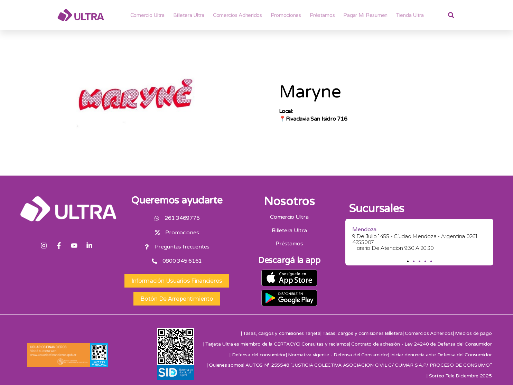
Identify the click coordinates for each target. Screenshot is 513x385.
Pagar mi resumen (365, 15)
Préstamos (322, 15)
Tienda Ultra (410, 15)
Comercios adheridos (237, 15)
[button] (407, 261)
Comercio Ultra (147, 15)
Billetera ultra (188, 15)
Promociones (286, 15)
